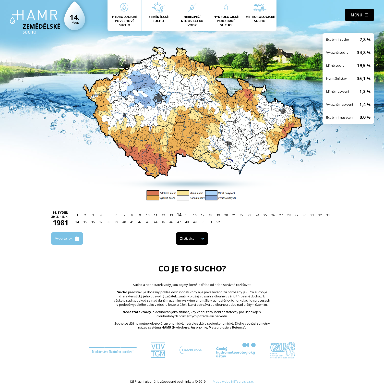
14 (179, 214)
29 (296, 215)
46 (171, 222)
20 (226, 215)
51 (210, 222)
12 (163, 215)
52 (218, 222)
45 (163, 222)
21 (234, 215)
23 (249, 215)
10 (147, 215)
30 (304, 215)
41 (132, 222)
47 (179, 222)
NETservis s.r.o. (242, 381)
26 (273, 215)
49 (194, 222)
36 (93, 222)
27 (281, 215)
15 (187, 215)
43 (147, 222)
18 (210, 215)
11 (155, 215)
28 (288, 215)
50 (202, 222)
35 (85, 222)
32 (320, 215)
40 (124, 222)
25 (265, 215)
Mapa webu (221, 381)
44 (155, 222)
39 (116, 222)
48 (187, 222)
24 (257, 215)
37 (100, 222)
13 (171, 215)
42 (140, 222)
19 (218, 215)
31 (312, 215)
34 (77, 222)
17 (202, 215)
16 (194, 215)
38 (108, 222)
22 (241, 215)
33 (328, 215)
